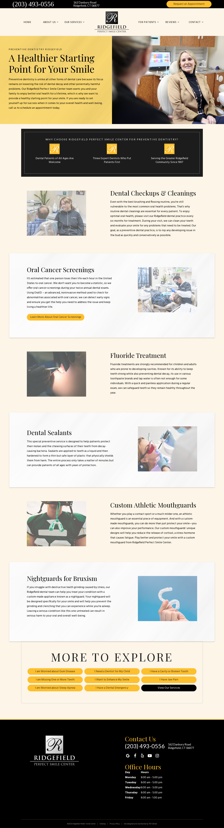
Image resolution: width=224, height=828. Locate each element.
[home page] (112, 21)
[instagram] (157, 755)
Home (27, 22)
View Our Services (169, 687)
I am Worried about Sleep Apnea (55, 687)
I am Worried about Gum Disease (55, 671)
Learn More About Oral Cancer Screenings (55, 317)
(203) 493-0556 (33, 4)
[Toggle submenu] (57, 22)
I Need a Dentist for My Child (112, 671)
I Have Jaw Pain (169, 679)
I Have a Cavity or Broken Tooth (169, 671)
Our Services (74, 22)
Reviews (173, 22)
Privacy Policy (115, 823)
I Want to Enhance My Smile (112, 679)
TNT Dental (153, 823)
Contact (196, 22)
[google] (128, 755)
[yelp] (142, 755)
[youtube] (150, 755)
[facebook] (135, 755)
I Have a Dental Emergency (112, 687)
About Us (51, 22)
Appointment (189, 4)
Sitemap (103, 823)
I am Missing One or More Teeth (55, 679)
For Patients (149, 22)
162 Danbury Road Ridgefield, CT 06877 (86, 4)
